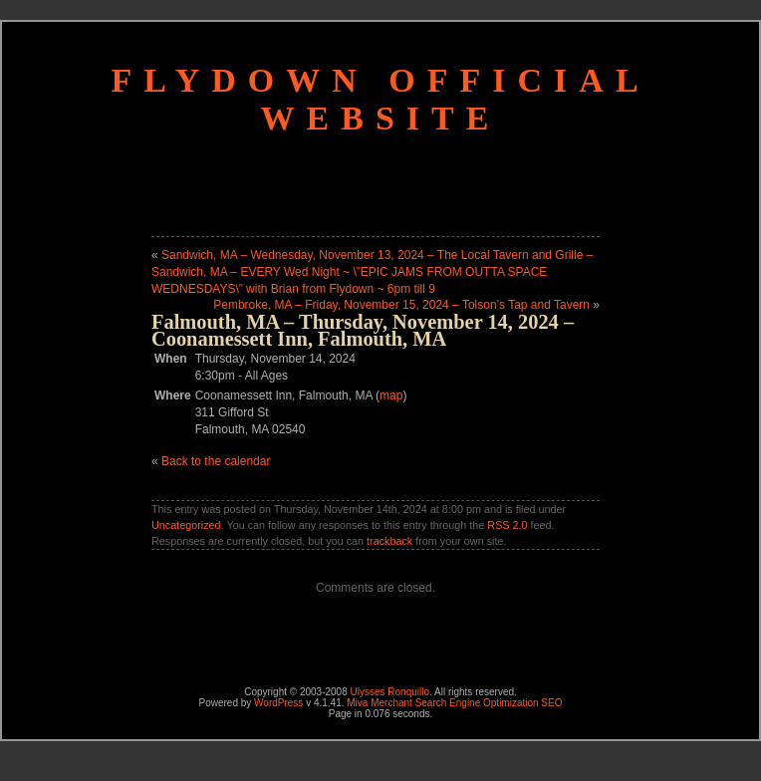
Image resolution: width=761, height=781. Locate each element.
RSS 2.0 (507, 525)
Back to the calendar (215, 461)
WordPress (278, 702)
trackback (389, 541)
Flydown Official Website (380, 99)
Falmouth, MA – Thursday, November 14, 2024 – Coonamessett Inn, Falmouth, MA (362, 330)
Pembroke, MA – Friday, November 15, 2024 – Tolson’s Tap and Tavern (401, 305)
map (391, 395)
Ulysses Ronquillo (390, 691)
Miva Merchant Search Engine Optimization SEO (454, 702)
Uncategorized (186, 525)
